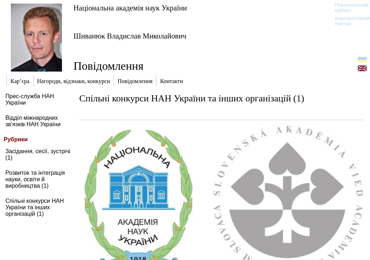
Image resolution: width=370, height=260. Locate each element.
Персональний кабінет (348, 7)
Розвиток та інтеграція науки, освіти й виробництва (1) (35, 179)
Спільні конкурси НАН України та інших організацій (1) (34, 207)
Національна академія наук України (130, 8)
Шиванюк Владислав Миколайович (129, 36)
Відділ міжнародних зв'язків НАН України (33, 121)
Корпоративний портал (348, 20)
